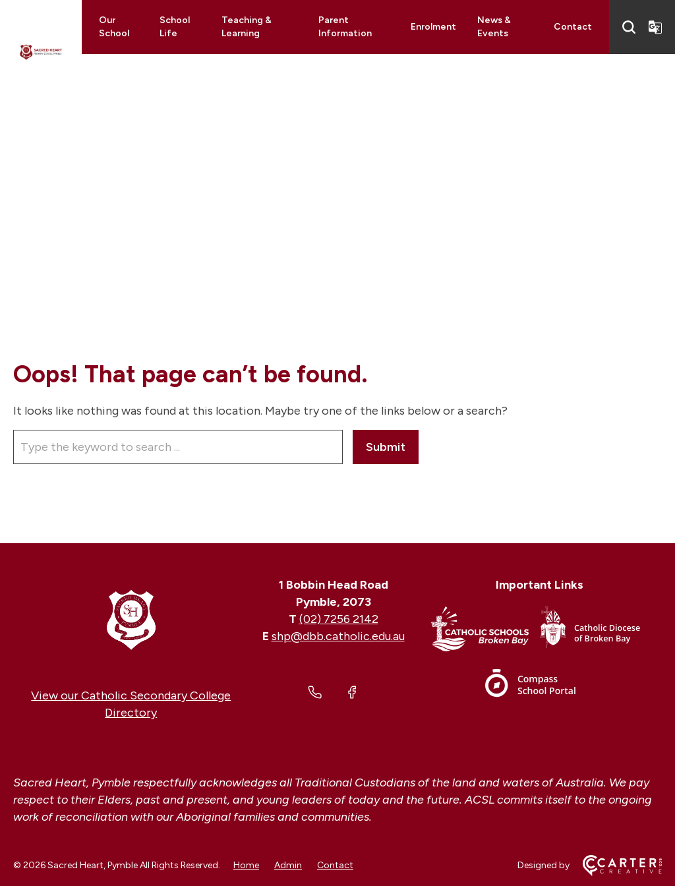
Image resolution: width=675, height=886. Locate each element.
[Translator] (655, 27)
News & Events (494, 27)
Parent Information (345, 27)
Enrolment (433, 26)
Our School (114, 27)
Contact (573, 26)
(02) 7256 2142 (338, 619)
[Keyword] (178, 447)
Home (246, 865)
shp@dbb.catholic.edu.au (338, 636)
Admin (288, 865)
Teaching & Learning (246, 27)
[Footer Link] (485, 631)
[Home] (131, 619)
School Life (175, 27)
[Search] (629, 27)
